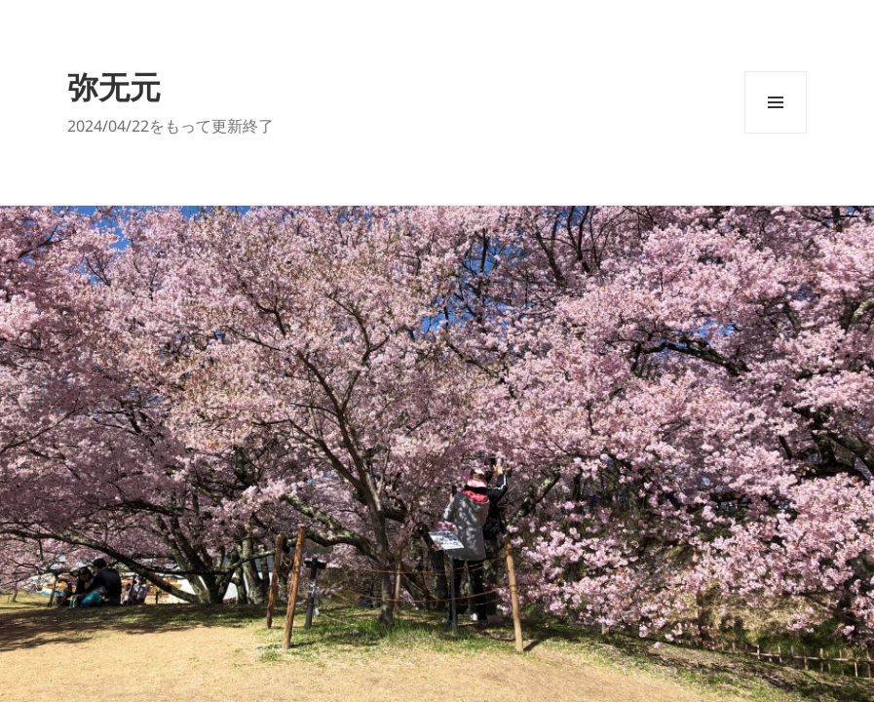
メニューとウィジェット (775, 133)
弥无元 (114, 86)
